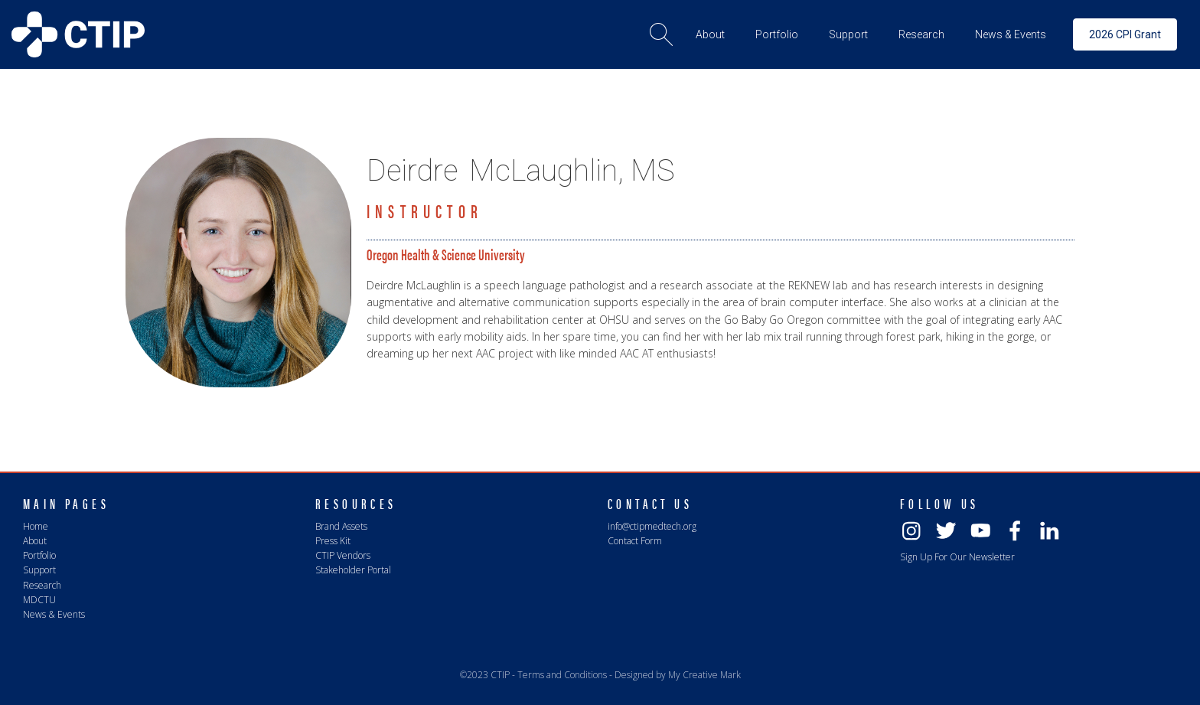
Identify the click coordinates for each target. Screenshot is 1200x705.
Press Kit (333, 540)
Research (42, 585)
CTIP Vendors (342, 555)
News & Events (54, 614)
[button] (710, 34)
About (35, 540)
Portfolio (39, 555)
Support (39, 569)
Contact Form (635, 540)
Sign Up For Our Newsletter (957, 556)
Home (35, 526)
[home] (78, 34)
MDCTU (39, 599)
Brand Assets (341, 526)
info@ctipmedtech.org (652, 526)
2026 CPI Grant (1125, 34)
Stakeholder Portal (353, 569)
